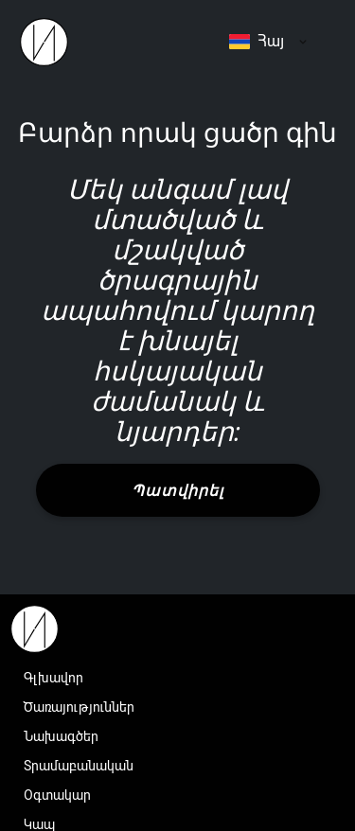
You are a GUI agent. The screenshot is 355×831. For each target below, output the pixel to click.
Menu (322, 41)
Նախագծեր (61, 736)
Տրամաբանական (78, 765)
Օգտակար (57, 795)
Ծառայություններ (79, 707)
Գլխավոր (53, 677)
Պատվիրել (177, 490)
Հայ (256, 41)
